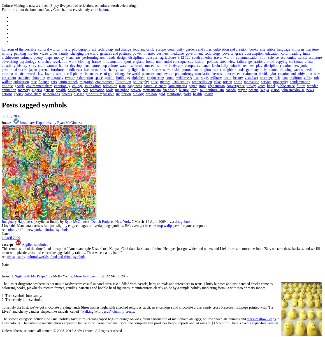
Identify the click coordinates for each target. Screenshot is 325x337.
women (51, 65)
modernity (280, 82)
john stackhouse (293, 90)
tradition (296, 78)
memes (165, 82)
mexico (20, 74)
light (135, 70)
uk (118, 94)
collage (77, 86)
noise (154, 82)
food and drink (143, 49)
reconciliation (202, 82)
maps (48, 57)
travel (218, 57)
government (194, 53)
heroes (217, 74)
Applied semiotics (35, 244)
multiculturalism (212, 90)
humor (63, 65)
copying (282, 61)
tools (109, 90)
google (20, 86)
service (266, 82)
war (227, 57)
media (308, 70)
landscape (176, 65)
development (79, 65)
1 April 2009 (11, 238)
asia (262, 49)
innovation (251, 82)
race (34, 82)
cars (54, 82)
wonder (312, 86)
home (150, 61)
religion (205, 70)
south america (202, 57)
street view (227, 61)
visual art (251, 78)
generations (256, 61)
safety (308, 78)
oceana (253, 90)
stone (202, 86)
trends (111, 57)
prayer (242, 90)
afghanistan (216, 86)
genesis (49, 90)
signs (205, 78)
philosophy (141, 82)
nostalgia (74, 90)
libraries (229, 74)
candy (20, 257)
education (272, 53)
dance (206, 65)
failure (241, 61)
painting (20, 53)
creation (286, 65)
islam (89, 74)
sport (127, 61)
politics (212, 61)
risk (277, 78)
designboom (184, 221)
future (301, 86)
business (162, 53)
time (163, 65)
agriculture (168, 57)
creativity (8, 65)
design (122, 57)
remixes (248, 65)
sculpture (315, 57)
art (94, 49)
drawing (286, 70)
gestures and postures (115, 53)
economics (288, 57)
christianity (62, 86)
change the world (127, 74)
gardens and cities (199, 49)
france (96, 61)
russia (217, 70)
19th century (181, 82)
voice (261, 86)
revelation (60, 61)
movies (33, 53)
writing (7, 53)
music (66, 49)
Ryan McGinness (77, 221)
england (138, 61)
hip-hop (151, 94)
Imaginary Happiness (17, 221)
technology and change (114, 49)
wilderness (184, 78)
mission (7, 74)
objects (67, 94)
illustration (123, 82)
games (298, 70)
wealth (61, 90)
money (59, 57)
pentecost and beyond (157, 74)
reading (295, 53)
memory (24, 90)
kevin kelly (220, 65)
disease (79, 94)
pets (85, 90)
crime (238, 82)
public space (286, 86)
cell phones (75, 74)
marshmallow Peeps (261, 319)
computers (192, 65)
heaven (136, 90)
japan (33, 70)
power (137, 53)
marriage (266, 78)
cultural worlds (49, 49)
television (110, 86)
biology (138, 94)
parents (44, 70)
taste (122, 86)
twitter (70, 78)
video (44, 53)
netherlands (51, 94)
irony (194, 90)
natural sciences (155, 86)
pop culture (110, 65)
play (259, 65)
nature (95, 65)
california (136, 65)
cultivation (21, 82)
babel (271, 86)
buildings (123, 78)
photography (81, 49)
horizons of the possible (19, 49)
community (175, 49)
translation (203, 74)
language (283, 49)
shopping (38, 78)
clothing (84, 61)
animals (26, 57)
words (31, 74)
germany (252, 70)
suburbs (235, 65)
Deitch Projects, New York (110, 221)
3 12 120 (184, 57)
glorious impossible (100, 94)
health (197, 94)
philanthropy (184, 74)
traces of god (104, 74)
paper (193, 86)
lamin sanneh (68, 82)
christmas (296, 61)
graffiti (109, 78)
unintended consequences (174, 61)
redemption (85, 78)
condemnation (300, 82)
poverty (228, 53)
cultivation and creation (231, 49)
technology (213, 53)
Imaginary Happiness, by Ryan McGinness (51, 123)
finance (44, 82)
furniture (57, 70)
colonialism (32, 94)
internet (149, 53)
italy (263, 70)
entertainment (247, 74)
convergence (236, 86)
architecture (10, 57)
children (298, 49)
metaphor (122, 90)
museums (152, 65)
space (99, 78)
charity (112, 70)
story (32, 65)
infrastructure (112, 61)
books (253, 49)
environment (104, 82)
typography (55, 78)
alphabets (138, 78)
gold (162, 94)
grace (239, 53)
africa (271, 49)
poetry (38, 57)
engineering (155, 78)
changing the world (84, 53)
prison (227, 82)
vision (275, 90)
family (64, 53)
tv (232, 57)
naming (124, 70)
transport (152, 57)
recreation (97, 90)
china (309, 61)
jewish (208, 94)
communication (247, 57)
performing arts (93, 57)
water (124, 65)
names (273, 70)
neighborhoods (233, 70)
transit (302, 57)
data (285, 78)
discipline (271, 65)
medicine (177, 53)
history (22, 65)
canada (231, 90)
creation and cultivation (295, 74)
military (216, 78)
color (285, 53)
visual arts (73, 57)
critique (7, 86)
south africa (92, 86)
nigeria (37, 90)
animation (9, 90)
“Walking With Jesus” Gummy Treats (107, 311)
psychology (28, 61)
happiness (135, 86)
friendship (170, 90)
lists (196, 78)
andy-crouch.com (95, 10)
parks (187, 94)
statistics (24, 78)
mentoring (174, 94)
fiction (126, 94)
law (40, 74)
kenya (264, 90)
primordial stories (14, 70)
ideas (217, 82)
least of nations (95, 70)
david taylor (267, 74)
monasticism (152, 90)
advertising (10, 61)
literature (312, 49)
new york (300, 65)
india (306, 53)
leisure (184, 90)
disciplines (136, 57)
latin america (177, 86)
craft (41, 65)
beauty (238, 78)
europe (161, 49)
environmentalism (39, 86)
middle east (73, 70)
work (73, 61)
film (263, 57)
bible (270, 61)
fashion (200, 61)
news (310, 90)
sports (18, 94)
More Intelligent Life (89, 276)
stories (157, 70)
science (273, 57)
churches (44, 61)
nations (7, 94)
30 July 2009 (11, 116)
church (145, 70)
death (228, 78)
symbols (62, 230)
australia (59, 74)
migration (86, 82)
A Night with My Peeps (28, 276)
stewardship (171, 70)
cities (53, 53)
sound (170, 78)
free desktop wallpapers (162, 226)
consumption (254, 53)
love (48, 74)
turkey (251, 86)
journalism (190, 70)
